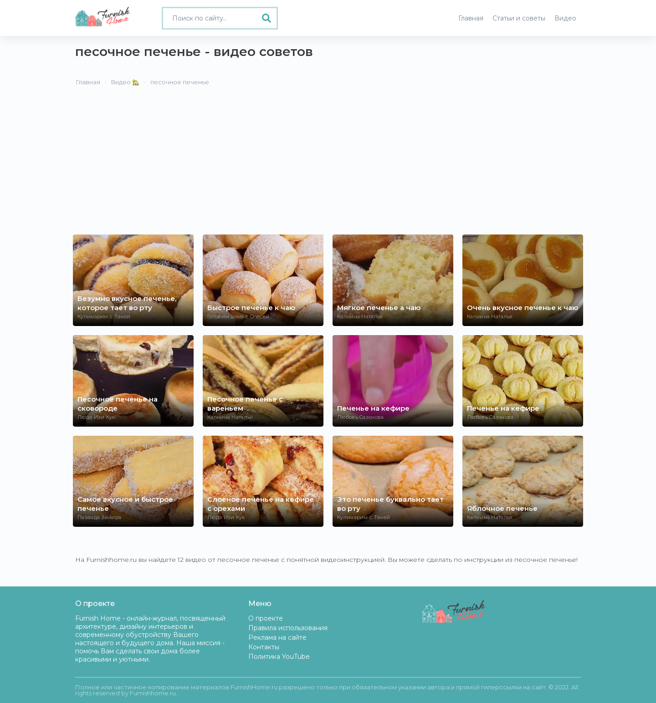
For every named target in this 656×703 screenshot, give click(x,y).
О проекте (265, 618)
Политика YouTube (279, 656)
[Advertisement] (328, 166)
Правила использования (288, 628)
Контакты (263, 647)
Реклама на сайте (277, 637)
